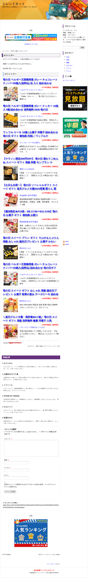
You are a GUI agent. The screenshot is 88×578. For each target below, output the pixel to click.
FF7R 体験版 (7, 554)
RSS (67, 241)
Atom (67, 244)
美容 (67, 60)
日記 (67, 57)
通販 (16, 51)
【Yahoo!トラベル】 (31, 44)
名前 (6, 460)
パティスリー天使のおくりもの (32, 327)
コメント (8, 439)
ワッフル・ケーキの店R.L (30, 143)
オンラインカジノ (69, 80)
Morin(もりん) (25, 248)
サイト (6, 475)
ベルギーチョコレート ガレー (31, 90)
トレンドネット (13, 4)
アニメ (68, 68)
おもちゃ (69, 65)
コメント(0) (56, 346)
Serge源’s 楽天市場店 (28, 195)
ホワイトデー (47, 346)
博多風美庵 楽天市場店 (29, 222)
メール (7, 467)
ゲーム (68, 71)
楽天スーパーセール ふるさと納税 (49, 554)
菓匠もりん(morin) (27, 169)
